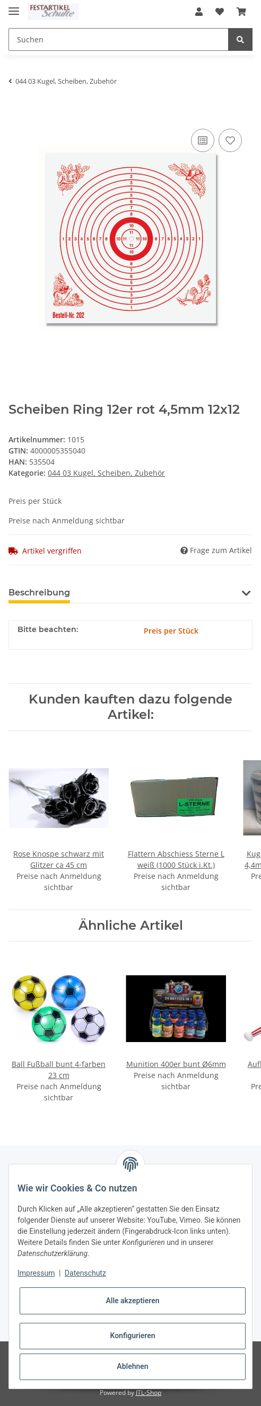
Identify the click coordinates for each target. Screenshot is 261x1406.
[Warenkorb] (241, 11)
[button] (199, 11)
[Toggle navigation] (13, 6)
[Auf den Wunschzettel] (230, 140)
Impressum (36, 1273)
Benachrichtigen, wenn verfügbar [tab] (161, 593)
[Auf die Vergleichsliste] (202, 140)
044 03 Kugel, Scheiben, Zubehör (106, 473)
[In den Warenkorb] (16, 110)
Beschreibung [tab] (39, 593)
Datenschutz (85, 1273)
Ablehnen (132, 1366)
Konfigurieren (132, 1335)
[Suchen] (118, 39)
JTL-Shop (148, 1392)
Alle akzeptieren (132, 1300)
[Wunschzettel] (219, 11)
